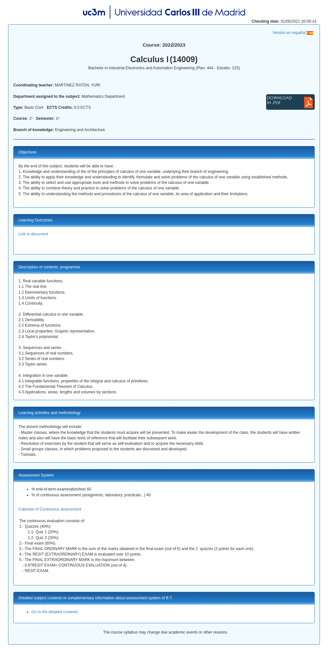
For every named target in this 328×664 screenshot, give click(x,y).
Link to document (33, 234)
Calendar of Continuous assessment (49, 509)
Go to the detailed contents (54, 612)
